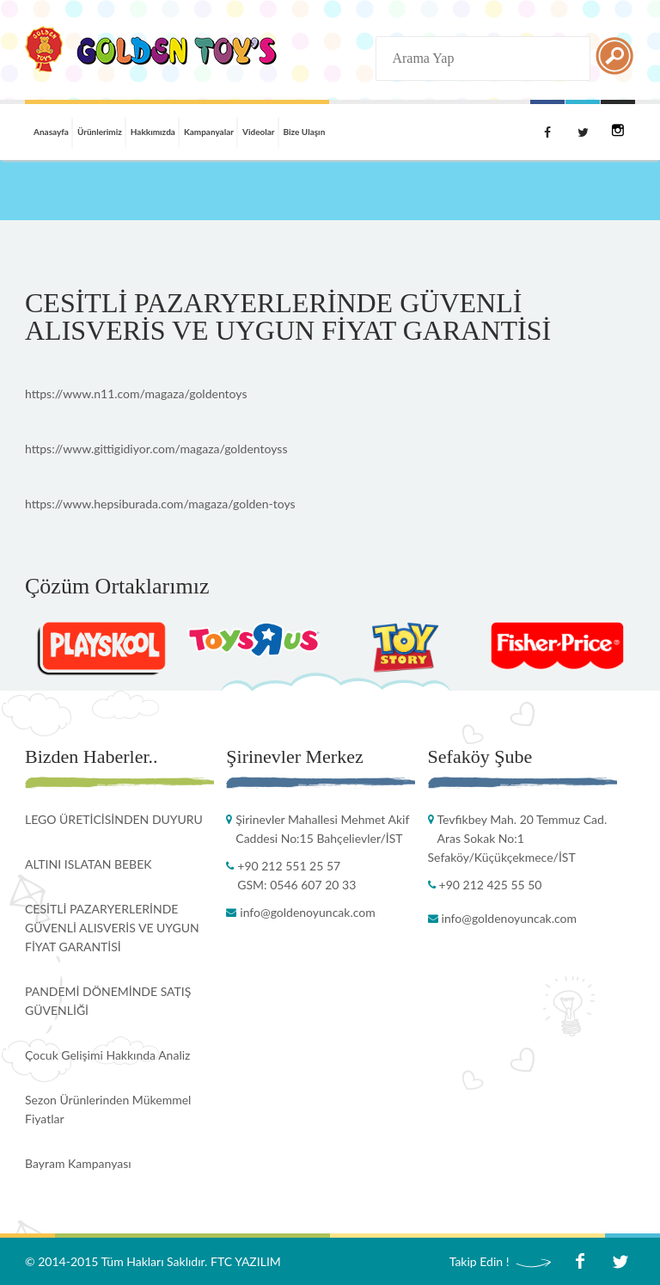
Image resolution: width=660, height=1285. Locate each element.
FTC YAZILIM (246, 1261)
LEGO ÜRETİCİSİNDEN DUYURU (114, 819)
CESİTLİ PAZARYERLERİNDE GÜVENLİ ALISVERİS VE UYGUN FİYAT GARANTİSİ (112, 927)
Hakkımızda (153, 131)
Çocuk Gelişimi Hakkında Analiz (107, 1055)
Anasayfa (51, 131)
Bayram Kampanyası (78, 1163)
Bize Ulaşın (305, 131)
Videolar (258, 131)
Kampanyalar (209, 131)
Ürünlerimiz (99, 131)
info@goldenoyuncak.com (307, 912)
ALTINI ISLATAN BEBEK (88, 864)
